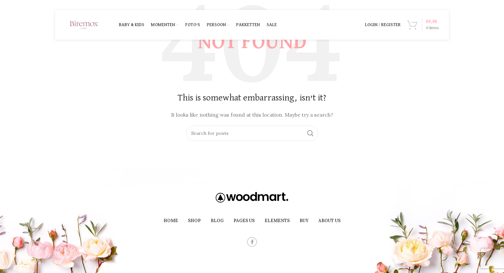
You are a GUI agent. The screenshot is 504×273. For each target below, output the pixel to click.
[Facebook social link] (252, 242)
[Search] (252, 133)
